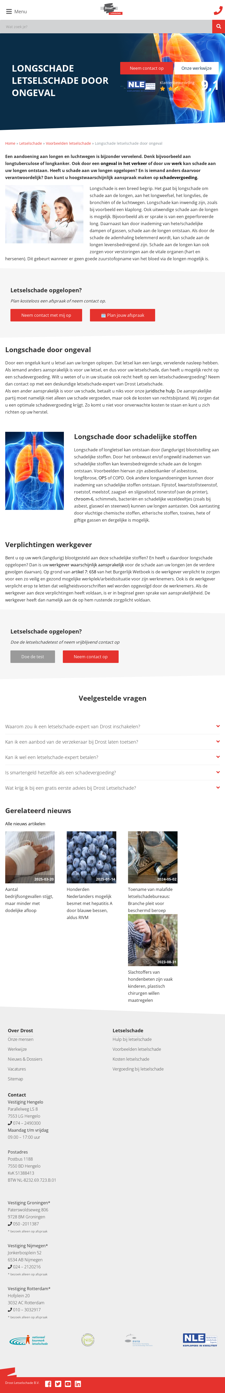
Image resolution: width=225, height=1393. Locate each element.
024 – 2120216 (27, 1267)
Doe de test (32, 657)
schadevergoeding (178, 177)
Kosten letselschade (131, 1059)
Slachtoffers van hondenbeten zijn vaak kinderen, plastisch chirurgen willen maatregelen (150, 986)
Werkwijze (17, 1049)
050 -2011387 (26, 1224)
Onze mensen (20, 1039)
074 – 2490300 (27, 1123)
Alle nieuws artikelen (25, 824)
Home (10, 143)
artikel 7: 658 (83, 572)
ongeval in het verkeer (124, 163)
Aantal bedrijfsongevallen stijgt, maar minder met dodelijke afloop (29, 900)
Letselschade (30, 143)
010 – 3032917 (27, 1310)
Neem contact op (147, 68)
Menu (16, 11)
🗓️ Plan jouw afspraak (122, 315)
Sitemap (15, 1079)
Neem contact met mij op (46, 315)
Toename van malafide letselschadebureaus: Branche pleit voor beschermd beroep (150, 900)
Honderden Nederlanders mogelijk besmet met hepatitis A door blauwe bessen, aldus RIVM (89, 903)
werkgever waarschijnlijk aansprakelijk (86, 565)
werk (177, 163)
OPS (103, 478)
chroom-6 (83, 499)
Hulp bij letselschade (132, 1039)
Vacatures (17, 1069)
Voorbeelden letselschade (68, 143)
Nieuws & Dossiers (25, 1059)
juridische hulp (160, 391)
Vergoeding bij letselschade (138, 1069)
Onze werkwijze (196, 68)
